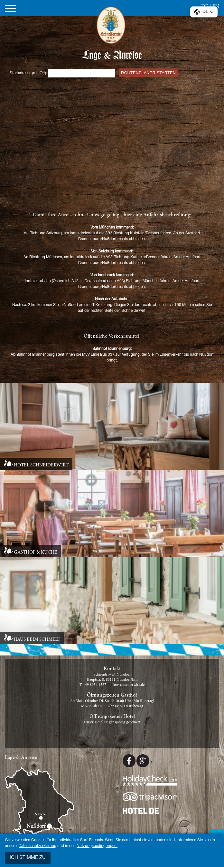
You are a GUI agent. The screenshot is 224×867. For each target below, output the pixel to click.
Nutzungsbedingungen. (97, 846)
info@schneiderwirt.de (127, 685)
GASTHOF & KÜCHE (35, 552)
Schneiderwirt (112, 26)
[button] (204, 12)
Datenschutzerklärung (37, 846)
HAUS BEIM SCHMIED (37, 639)
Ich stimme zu (28, 857)
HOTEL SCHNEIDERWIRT (41, 465)
